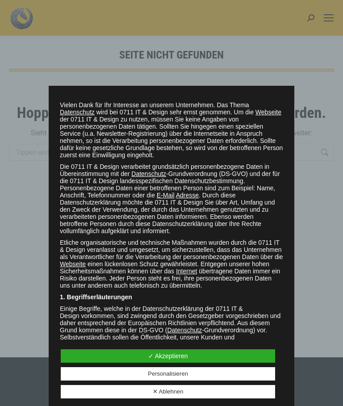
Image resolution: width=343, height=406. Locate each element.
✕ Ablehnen (168, 391)
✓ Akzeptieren (168, 356)
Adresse (187, 195)
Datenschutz (77, 112)
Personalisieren (168, 373)
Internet (186, 271)
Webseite (268, 112)
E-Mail (166, 195)
